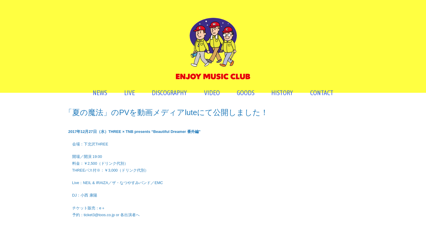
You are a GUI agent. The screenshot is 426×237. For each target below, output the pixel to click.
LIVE (129, 93)
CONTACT (321, 93)
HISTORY (282, 93)
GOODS (245, 93)
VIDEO (212, 93)
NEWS (100, 93)
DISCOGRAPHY (169, 93)
